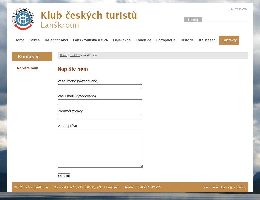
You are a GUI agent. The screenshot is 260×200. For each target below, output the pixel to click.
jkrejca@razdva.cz (233, 195)
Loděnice (143, 40)
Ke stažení (207, 40)
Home (19, 40)
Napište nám (27, 68)
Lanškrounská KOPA (90, 40)
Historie (187, 40)
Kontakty (229, 40)
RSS (230, 9)
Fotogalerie (165, 40)
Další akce (122, 40)
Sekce (34, 40)
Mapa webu (241, 9)
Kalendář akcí (56, 40)
